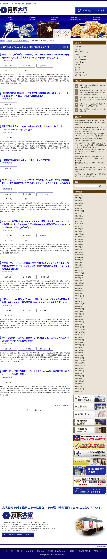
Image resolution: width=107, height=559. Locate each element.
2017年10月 (78, 334)
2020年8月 (78, 247)
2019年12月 (78, 267)
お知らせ (77, 46)
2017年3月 (78, 352)
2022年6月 (78, 224)
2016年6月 (78, 376)
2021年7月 (78, 234)
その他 (77, 54)
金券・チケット (79, 75)
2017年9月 (78, 337)
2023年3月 (78, 203)
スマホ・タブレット (81, 52)
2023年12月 (78, 195)
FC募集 (96, 551)
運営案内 (72, 551)
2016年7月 (78, 373)
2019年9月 (78, 275)
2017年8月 (78, 340)
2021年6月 (78, 236)
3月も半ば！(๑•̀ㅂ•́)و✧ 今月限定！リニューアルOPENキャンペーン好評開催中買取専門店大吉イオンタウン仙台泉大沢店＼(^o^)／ (90, 145)
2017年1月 (78, 358)
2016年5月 (78, 378)
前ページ (29, 410)
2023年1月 (78, 208)
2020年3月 (78, 260)
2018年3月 (78, 322)
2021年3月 (78, 244)
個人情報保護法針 (84, 551)
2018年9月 (78, 306)
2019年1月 (78, 296)
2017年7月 (78, 342)
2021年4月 (78, 242)
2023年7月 (78, 198)
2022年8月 (78, 218)
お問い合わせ (61, 551)
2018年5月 (78, 316)
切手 (76, 64)
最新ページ (38, 410)
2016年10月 (78, 365)
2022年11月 (78, 213)
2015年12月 (78, 391)
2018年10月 (78, 304)
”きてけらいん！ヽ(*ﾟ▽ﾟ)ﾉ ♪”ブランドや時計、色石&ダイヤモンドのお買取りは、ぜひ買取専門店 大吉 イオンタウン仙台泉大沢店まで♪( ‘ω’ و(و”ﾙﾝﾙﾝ (36, 183)
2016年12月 (78, 360)
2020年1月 (78, 265)
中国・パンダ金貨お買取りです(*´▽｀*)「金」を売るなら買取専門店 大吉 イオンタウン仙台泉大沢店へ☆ (90, 169)
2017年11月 (78, 332)
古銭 (76, 67)
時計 (76, 70)
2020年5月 (78, 255)
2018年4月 (78, 319)
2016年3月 (78, 383)
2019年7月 (78, 280)
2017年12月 (78, 329)
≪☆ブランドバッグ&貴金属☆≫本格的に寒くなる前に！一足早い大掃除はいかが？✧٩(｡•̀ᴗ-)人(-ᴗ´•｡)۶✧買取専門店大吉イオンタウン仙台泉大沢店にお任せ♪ (35, 266)
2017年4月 (78, 350)
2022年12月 (78, 211)
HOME (10, 551)
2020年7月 (78, 249)
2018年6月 (78, 314)
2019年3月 (78, 291)
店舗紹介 (9, 41)
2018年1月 (78, 327)
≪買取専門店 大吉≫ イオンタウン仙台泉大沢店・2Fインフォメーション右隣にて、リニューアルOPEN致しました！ (90, 151)
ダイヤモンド (79, 57)
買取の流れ (40, 551)
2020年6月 (78, 252)
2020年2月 (78, 262)
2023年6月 (78, 200)
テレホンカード (79, 59)
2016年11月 (78, 363)
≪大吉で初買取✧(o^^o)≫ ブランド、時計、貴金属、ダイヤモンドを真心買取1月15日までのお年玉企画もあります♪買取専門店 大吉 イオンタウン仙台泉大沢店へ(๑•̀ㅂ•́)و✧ (36, 224)
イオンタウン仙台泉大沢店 (21, 41)
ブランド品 (78, 62)
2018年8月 (78, 309)
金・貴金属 (78, 72)
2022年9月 (78, 216)
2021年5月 (78, 239)
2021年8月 (78, 231)
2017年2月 (78, 355)
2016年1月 (78, 389)
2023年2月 (78, 206)
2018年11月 (78, 301)
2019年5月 (78, 285)
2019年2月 (78, 293)
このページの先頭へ (63, 406)
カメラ (77, 49)
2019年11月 (78, 270)
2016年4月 (78, 381)
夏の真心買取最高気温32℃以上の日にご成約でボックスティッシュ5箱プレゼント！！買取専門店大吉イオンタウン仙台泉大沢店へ (90, 129)
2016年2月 (78, 386)
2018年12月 (78, 298)
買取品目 (50, 551)
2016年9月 (78, 368)
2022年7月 (78, 221)
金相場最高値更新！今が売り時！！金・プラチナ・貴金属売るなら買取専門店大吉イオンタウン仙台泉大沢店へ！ (90, 122)
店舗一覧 (19, 551)
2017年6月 (78, 345)
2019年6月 (78, 283)
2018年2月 (78, 324)
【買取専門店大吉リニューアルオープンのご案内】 (26, 160)
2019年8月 (78, 278)
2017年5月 (78, 347)
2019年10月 (78, 273)
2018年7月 (78, 311)
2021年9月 (78, 229)
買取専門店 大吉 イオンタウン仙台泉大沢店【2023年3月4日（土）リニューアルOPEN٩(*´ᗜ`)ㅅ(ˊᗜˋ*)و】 (90, 158)
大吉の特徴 (29, 551)
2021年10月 (78, 226)
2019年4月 (78, 288)
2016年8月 (78, 371)
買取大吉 (2, 41)
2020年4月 (78, 257)
